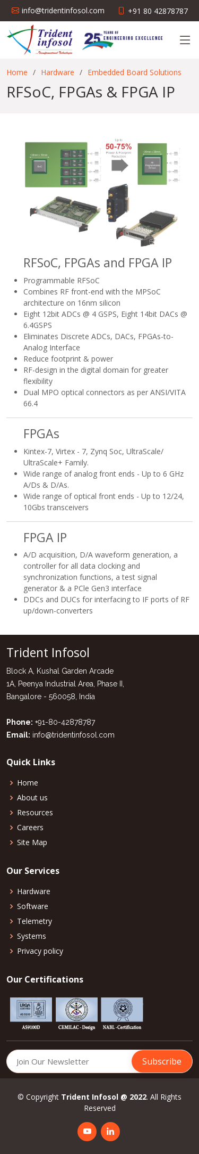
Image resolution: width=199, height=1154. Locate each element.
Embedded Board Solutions (134, 72)
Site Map (32, 842)
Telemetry (34, 921)
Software (32, 906)
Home (17, 72)
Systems (31, 936)
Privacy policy (40, 951)
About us (32, 797)
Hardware (57, 72)
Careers (30, 827)
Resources (35, 812)
